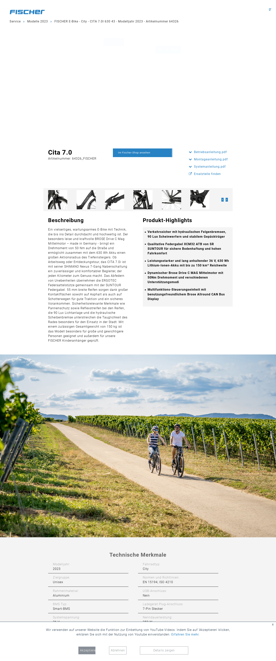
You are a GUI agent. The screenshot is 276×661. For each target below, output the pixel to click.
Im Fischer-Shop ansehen (134, 152)
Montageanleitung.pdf (211, 159)
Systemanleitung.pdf (210, 166)
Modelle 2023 (37, 21)
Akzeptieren (88, 650)
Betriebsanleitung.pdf (210, 152)
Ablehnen (118, 650)
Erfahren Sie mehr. (185, 634)
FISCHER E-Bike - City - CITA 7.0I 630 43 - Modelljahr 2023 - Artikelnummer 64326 (116, 21)
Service (15, 21)
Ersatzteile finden (207, 174)
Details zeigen (164, 650)
